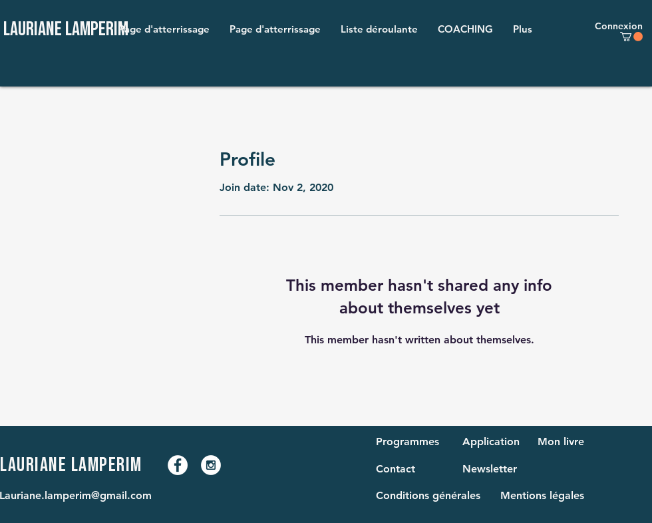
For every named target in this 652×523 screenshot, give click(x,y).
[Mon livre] (564, 442)
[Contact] (402, 469)
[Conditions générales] (432, 495)
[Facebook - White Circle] (178, 465)
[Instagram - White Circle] (211, 465)
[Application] (491, 442)
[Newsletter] (489, 469)
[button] (379, 29)
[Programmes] (410, 442)
